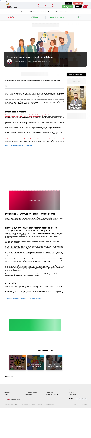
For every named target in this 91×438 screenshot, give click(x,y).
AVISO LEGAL (28, 406)
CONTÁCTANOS (7, 410)
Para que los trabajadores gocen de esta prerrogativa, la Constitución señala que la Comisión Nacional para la (31, 124)
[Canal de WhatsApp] (83, 3)
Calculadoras (43, 16)
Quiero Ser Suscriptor (67, 11)
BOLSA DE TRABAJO (72, 410)
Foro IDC (68, 7)
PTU (20, 392)
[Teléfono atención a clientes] (11, 420)
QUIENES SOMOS (8, 406)
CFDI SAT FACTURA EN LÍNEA (52, 410)
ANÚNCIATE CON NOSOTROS (74, 406)
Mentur (67, 16)
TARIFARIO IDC (71, 408)
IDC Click (50, 16)
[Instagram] (80, 414)
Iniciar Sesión (78, 7)
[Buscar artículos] (45, 10)
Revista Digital (28, 16)
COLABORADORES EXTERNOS (53, 406)
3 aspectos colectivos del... (75, 81)
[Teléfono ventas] (37, 420)
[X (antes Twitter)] (83, 414)
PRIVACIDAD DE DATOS (30, 410)
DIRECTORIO (7, 408)
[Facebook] (76, 414)
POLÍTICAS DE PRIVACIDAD (31, 408)
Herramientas (36, 16)
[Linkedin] (86, 414)
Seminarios (78, 11)
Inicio (22, 16)
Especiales (55, 16)
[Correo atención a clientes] (26, 420)
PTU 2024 (15, 392)
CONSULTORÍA (49, 408)
